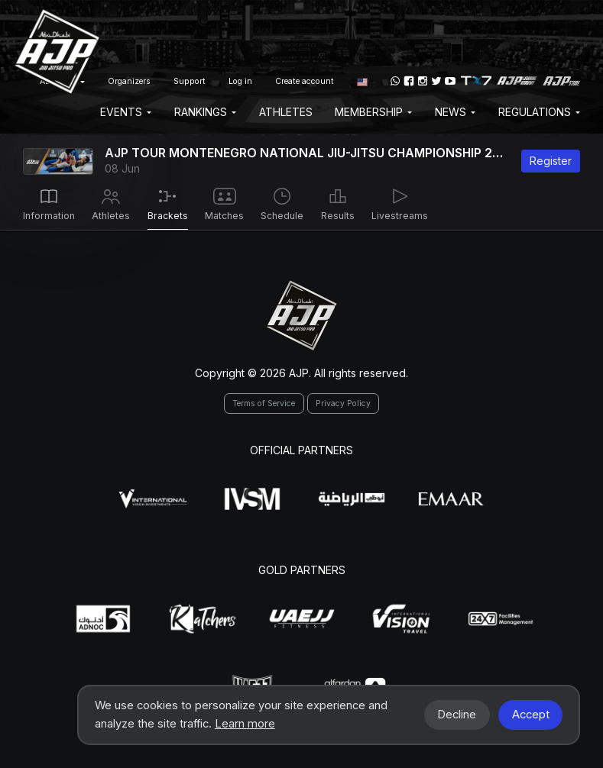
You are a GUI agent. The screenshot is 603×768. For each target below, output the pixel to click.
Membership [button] (373, 111)
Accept (531, 714)
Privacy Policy (343, 403)
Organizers (129, 81)
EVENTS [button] (125, 111)
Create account (304, 81)
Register (551, 160)
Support (189, 81)
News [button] (455, 111)
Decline (456, 714)
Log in (240, 81)
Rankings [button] (205, 111)
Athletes (286, 111)
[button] (362, 80)
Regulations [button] (539, 111)
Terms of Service (263, 403)
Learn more (245, 724)
